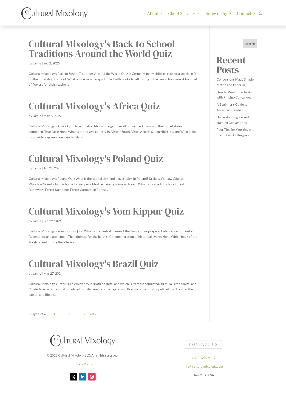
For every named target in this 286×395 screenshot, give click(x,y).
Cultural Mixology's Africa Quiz (94, 106)
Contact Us (203, 345)
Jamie (37, 63)
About (153, 13)
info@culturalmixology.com (203, 366)
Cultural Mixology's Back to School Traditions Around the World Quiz (102, 48)
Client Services (181, 13)
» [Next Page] (84, 314)
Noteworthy (216, 13)
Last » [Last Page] (92, 314)
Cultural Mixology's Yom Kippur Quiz (106, 211)
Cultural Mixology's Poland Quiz (96, 158)
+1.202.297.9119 (203, 358)
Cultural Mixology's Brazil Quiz (94, 263)
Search (250, 44)
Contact (244, 13)
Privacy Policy (82, 364)
